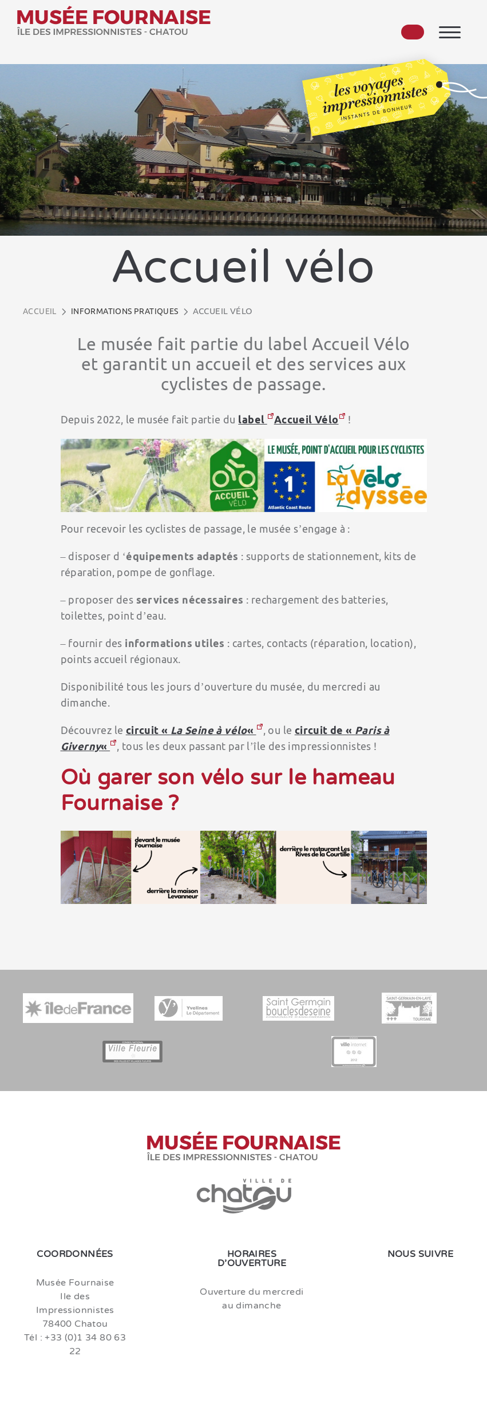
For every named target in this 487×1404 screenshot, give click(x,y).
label (252, 419)
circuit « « (191, 730)
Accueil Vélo (306, 419)
